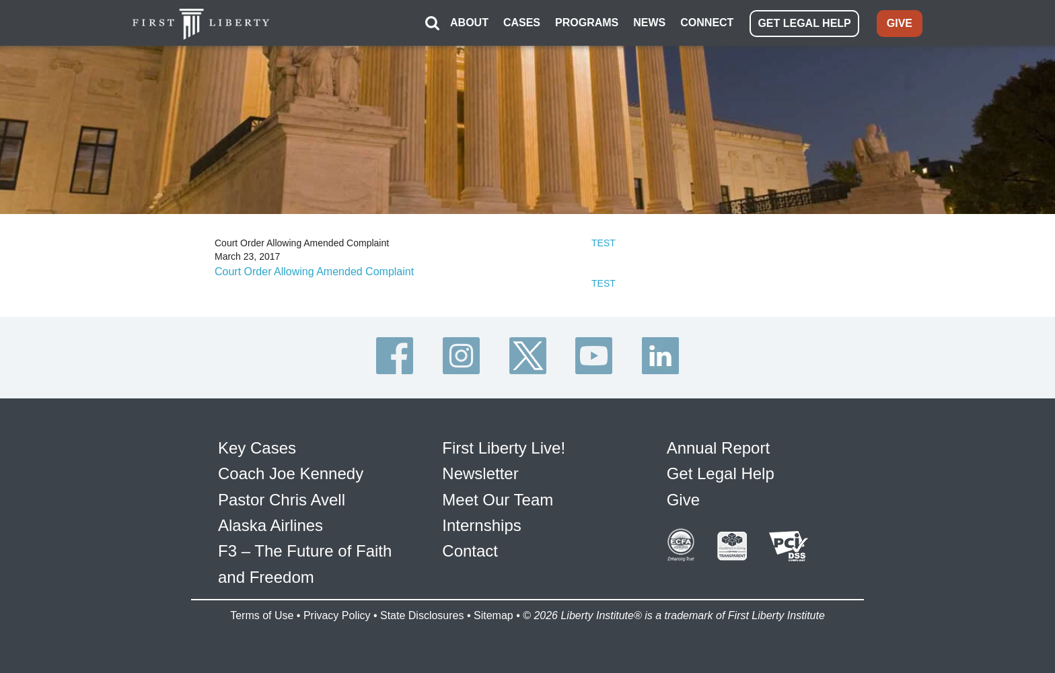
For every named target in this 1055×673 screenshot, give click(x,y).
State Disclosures (422, 615)
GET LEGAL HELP (804, 23)
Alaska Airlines (270, 525)
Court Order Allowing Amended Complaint (314, 271)
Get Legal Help (720, 473)
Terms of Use (261, 615)
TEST (603, 243)
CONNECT (706, 22)
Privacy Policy (337, 615)
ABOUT (469, 22)
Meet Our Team (497, 500)
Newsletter (480, 473)
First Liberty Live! (503, 448)
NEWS (649, 22)
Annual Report (718, 448)
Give (683, 500)
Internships (481, 525)
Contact (470, 551)
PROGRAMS (586, 22)
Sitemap (493, 615)
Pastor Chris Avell (281, 500)
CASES (521, 22)
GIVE (899, 23)
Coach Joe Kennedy (290, 473)
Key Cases (257, 448)
